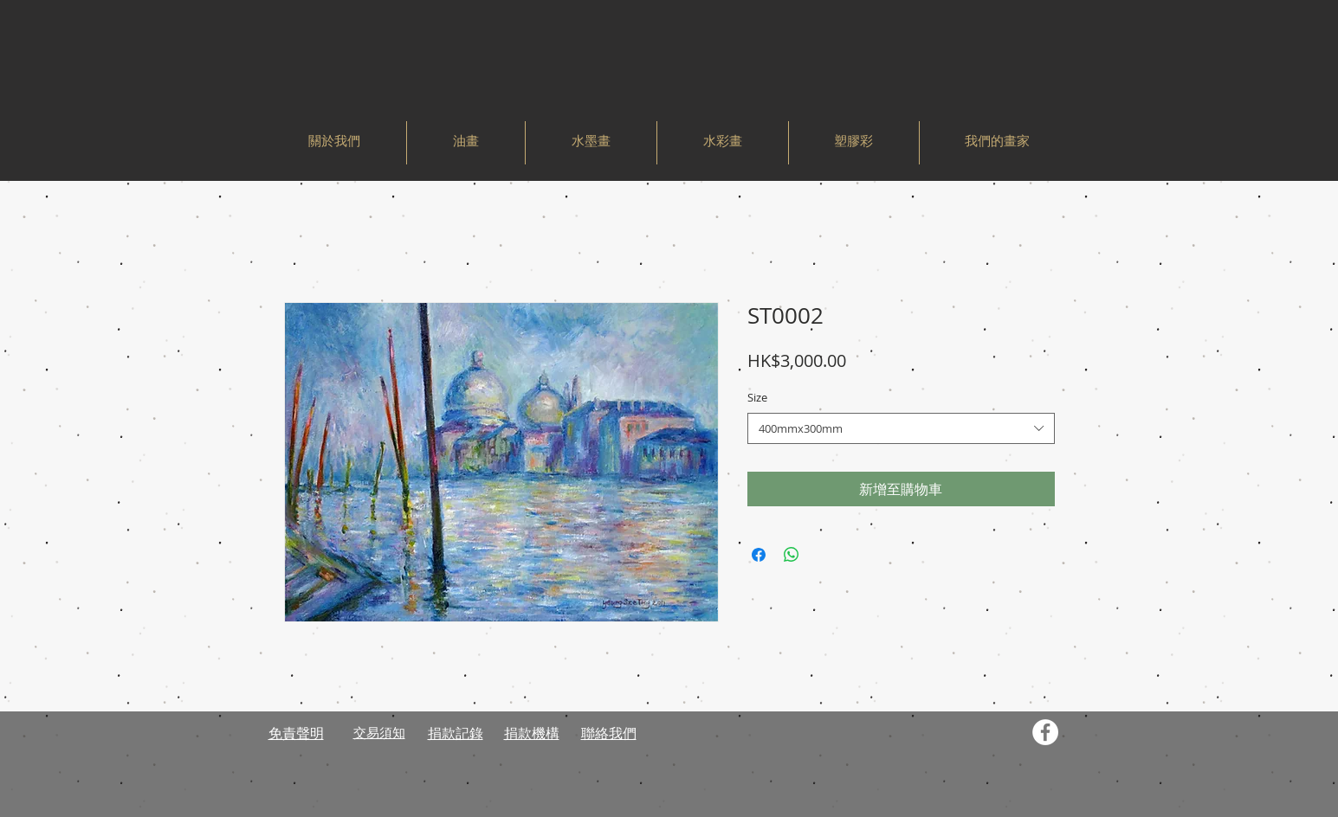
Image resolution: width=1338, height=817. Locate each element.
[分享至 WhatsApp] (791, 554)
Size (757, 397)
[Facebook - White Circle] (1045, 732)
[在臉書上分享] (758, 554)
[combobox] (901, 428)
